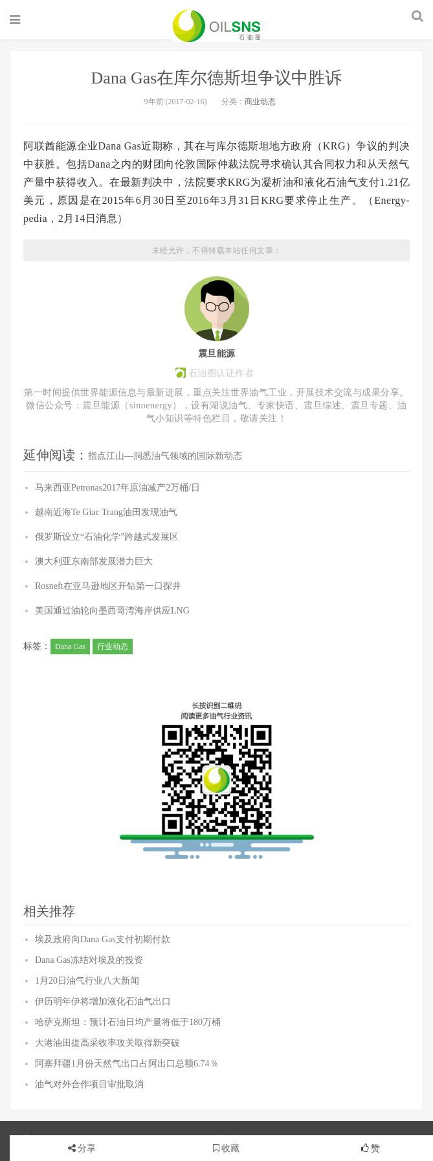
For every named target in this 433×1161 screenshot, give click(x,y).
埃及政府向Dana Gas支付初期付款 (102, 939)
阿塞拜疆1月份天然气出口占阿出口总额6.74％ (127, 1063)
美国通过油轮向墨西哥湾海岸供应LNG (112, 610)
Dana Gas (70, 646)
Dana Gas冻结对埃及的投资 (89, 960)
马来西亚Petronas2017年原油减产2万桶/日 (117, 487)
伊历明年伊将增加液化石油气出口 (103, 1001)
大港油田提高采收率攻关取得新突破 (107, 1043)
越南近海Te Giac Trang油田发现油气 (106, 512)
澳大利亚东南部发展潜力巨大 (94, 561)
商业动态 (260, 101)
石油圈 (216, 26)
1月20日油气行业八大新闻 (87, 981)
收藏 (226, 1148)
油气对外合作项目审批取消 (89, 1084)
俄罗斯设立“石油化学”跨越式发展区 (107, 537)
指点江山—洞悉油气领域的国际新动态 (165, 456)
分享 (87, 1148)
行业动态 (112, 646)
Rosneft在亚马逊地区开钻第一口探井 (108, 586)
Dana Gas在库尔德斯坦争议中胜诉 (216, 78)
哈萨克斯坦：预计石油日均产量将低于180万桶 (128, 1022)
